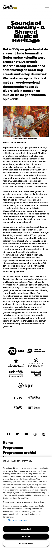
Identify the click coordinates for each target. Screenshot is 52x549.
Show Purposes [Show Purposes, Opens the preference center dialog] (26, 543)
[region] (26, 503)
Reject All (26, 536)
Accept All (26, 529)
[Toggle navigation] (47, 7)
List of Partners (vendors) (14, 520)
